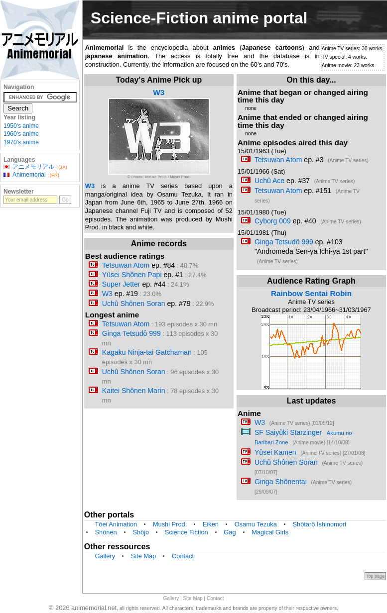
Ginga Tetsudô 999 (131, 333)
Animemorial (29, 174)
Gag (230, 532)
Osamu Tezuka (256, 524)
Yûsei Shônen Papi (132, 275)
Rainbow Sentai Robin (311, 293)
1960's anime (21, 133)
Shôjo (140, 532)
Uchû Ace (269, 181)
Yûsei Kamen (275, 452)
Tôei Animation (116, 524)
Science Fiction (186, 532)
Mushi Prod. (170, 524)
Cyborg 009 (273, 221)
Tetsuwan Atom (125, 265)
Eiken (211, 524)
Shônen (106, 532)
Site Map (143, 556)
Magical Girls (270, 532)
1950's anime (21, 125)
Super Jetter (121, 284)
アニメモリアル (33, 166)
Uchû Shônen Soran (133, 303)
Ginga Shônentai (281, 482)
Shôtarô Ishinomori (319, 524)
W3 (158, 92)
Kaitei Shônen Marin (133, 391)
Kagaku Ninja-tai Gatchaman (147, 352)
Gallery (105, 556)
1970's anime (21, 142)
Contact (183, 556)
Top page (375, 576)
